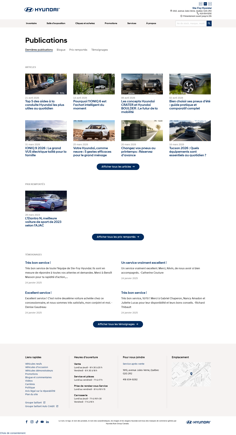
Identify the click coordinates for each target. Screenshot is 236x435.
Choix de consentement (13, 433)
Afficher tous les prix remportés (118, 237)
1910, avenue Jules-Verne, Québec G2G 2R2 (191, 11)
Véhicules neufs (33, 363)
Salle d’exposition (56, 23)
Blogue (61, 49)
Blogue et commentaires (38, 377)
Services (131, 23)
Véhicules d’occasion (36, 367)
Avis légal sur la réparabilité (40, 391)
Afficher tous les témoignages (118, 324)
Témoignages (99, 49)
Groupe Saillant (35, 402)
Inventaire (31, 23)
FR (205, 4)
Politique (30, 387)
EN (201, 4)
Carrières (30, 384)
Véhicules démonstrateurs (39, 370)
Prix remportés (78, 49)
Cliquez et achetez (85, 23)
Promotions (111, 23)
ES (210, 4)
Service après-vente (133, 363)
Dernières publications (39, 49)
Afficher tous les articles (118, 166)
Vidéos (29, 380)
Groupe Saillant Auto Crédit (41, 406)
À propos (151, 23)
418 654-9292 (204, 13)
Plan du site (31, 394)
